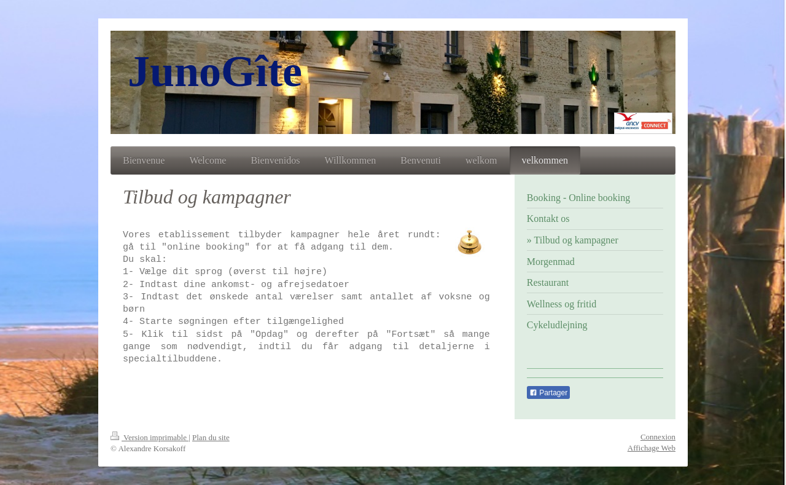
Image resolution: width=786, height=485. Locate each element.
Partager (548, 392)
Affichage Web (651, 447)
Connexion (657, 436)
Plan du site (211, 437)
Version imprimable (150, 437)
